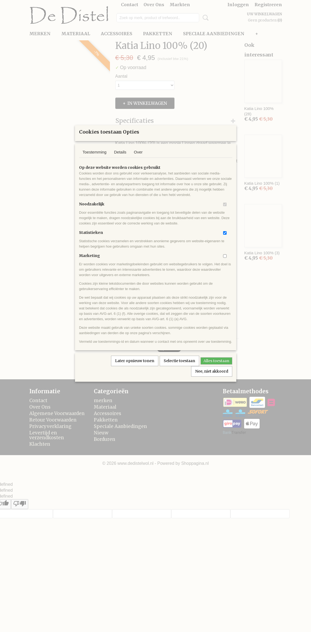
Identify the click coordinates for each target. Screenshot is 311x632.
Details (120, 159)
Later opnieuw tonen (134, 367)
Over (138, 159)
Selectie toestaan (179, 367)
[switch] (225, 211)
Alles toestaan (216, 367)
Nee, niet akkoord (211, 378)
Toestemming (94, 159)
